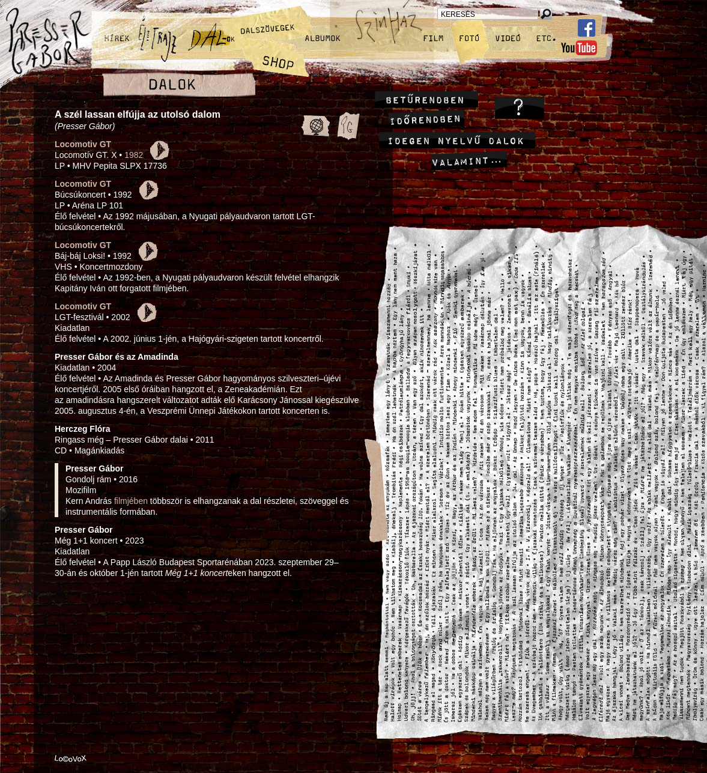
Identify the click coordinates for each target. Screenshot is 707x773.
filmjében (131, 501)
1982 (133, 155)
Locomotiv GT (83, 144)
